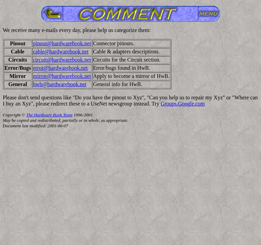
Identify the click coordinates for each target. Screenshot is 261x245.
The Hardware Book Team (49, 114)
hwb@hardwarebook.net (59, 84)
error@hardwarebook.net (60, 68)
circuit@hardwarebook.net (62, 60)
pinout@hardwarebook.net (62, 43)
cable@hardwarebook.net (61, 51)
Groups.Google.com (183, 104)
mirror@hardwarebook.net (62, 76)
